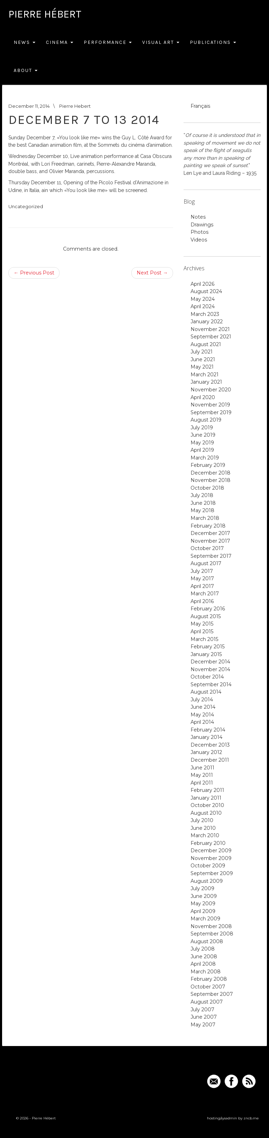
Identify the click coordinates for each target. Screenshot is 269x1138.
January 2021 (206, 382)
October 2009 (208, 865)
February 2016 (208, 609)
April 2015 (202, 631)
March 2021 (205, 374)
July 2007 (202, 1009)
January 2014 (206, 737)
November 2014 (210, 669)
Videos (199, 240)
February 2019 (208, 465)
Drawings (202, 224)
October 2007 (208, 987)
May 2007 (203, 1024)
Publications (213, 42)
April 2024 (203, 306)
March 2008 (206, 971)
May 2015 (202, 624)
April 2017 (202, 586)
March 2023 (205, 314)
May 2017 (202, 578)
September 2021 (211, 336)
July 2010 (202, 820)
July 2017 (202, 571)
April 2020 (203, 397)
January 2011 (206, 798)
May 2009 (203, 903)
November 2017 (210, 541)
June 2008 (204, 956)
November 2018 (210, 480)
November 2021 (210, 329)
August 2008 (207, 941)
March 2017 (205, 593)
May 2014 (202, 715)
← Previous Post (34, 273)
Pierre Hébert (44, 14)
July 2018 (202, 495)
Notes (198, 217)
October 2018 (207, 488)
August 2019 (206, 420)
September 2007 (212, 994)
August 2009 (207, 881)
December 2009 (211, 850)
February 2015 (208, 646)
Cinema (59, 42)
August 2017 (206, 563)
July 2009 (202, 888)
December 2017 (210, 533)
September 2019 (211, 412)
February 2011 (207, 790)
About (25, 70)
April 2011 (202, 783)
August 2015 (206, 616)
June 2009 (204, 896)
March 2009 (205, 918)
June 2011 (202, 768)
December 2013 (210, 745)
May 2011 (202, 775)
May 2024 (203, 299)
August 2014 (206, 692)
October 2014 (207, 677)
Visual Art (160, 42)
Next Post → (152, 273)
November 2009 (211, 858)
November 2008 (211, 926)
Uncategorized (25, 206)
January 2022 (207, 321)
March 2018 (205, 518)
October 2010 (207, 805)
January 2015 (206, 654)
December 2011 (210, 760)
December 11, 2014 (29, 106)
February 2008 (209, 979)
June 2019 (203, 435)
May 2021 (202, 367)
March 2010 (205, 835)
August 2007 (207, 1002)
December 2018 (210, 473)
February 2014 (208, 730)
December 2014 (210, 662)
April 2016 (202, 601)
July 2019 (202, 427)
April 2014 (202, 722)
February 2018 (208, 526)
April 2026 (202, 284)
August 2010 (206, 813)
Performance (108, 42)
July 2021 (202, 352)
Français (200, 106)
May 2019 (202, 442)
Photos (199, 232)
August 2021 (206, 344)
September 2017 (211, 556)
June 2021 (203, 359)
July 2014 (202, 699)
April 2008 (203, 964)
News (24, 42)
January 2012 (206, 752)
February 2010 (208, 843)
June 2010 (203, 828)
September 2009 (212, 873)
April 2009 (203, 911)
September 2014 (211, 684)
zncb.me (251, 1118)
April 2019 (202, 450)
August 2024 (206, 291)
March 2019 (205, 458)
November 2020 (211, 389)
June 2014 (203, 707)
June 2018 (203, 503)
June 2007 (204, 1017)
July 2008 (203, 949)
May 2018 (202, 510)
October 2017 (207, 548)
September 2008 (212, 934)
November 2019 (210, 405)
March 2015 (204, 639)
